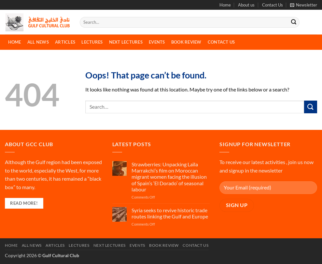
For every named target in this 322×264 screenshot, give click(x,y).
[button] (303, 5)
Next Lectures (126, 42)
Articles (65, 42)
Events (157, 42)
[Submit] (293, 22)
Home (225, 4)
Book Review (186, 42)
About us (246, 4)
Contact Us (272, 4)
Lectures (92, 42)
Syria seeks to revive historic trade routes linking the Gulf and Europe (170, 213)
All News (38, 42)
